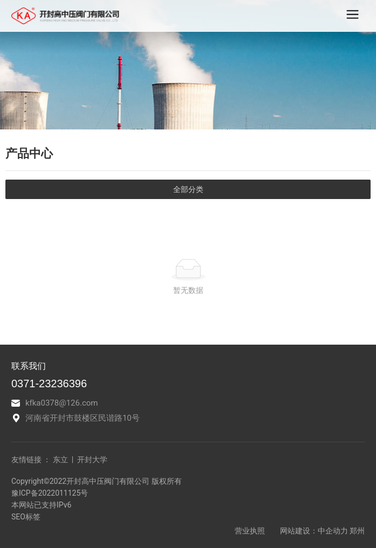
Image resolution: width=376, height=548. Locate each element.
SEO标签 (25, 516)
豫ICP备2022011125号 (49, 493)
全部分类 (188, 189)
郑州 (357, 530)
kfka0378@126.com (61, 403)
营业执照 (250, 530)
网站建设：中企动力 (314, 530)
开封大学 (91, 459)
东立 (60, 459)
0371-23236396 (49, 383)
